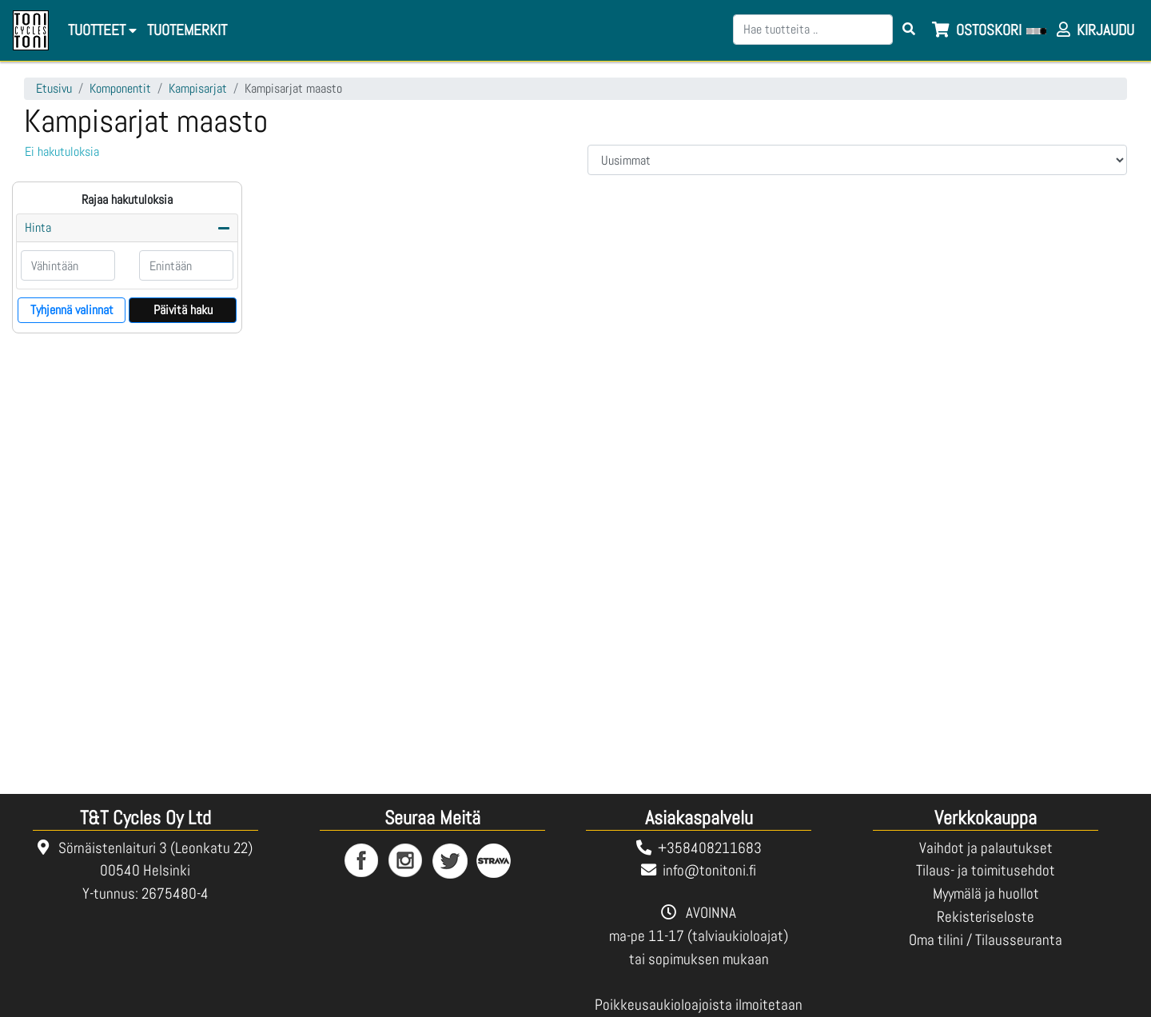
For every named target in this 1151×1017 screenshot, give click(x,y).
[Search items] (909, 29)
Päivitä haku (183, 309)
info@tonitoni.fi (709, 870)
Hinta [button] (38, 227)
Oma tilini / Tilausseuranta (985, 940)
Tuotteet (102, 30)
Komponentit (120, 88)
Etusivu (54, 88)
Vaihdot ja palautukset (986, 848)
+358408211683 (710, 848)
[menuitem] (186, 31)
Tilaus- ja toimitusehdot (985, 870)
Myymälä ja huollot (986, 893)
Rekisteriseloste (985, 917)
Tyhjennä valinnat (72, 309)
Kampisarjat (198, 88)
